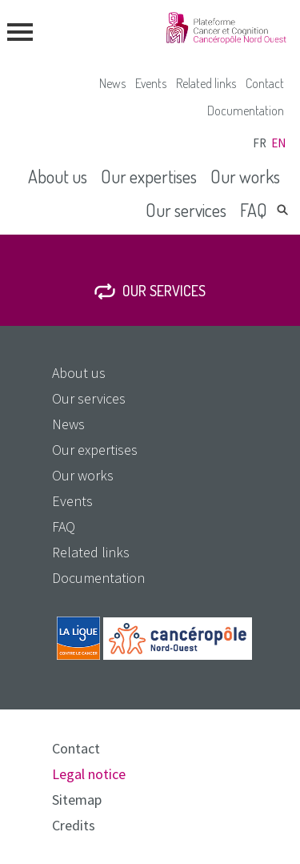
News (112, 83)
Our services (186, 210)
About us (57, 176)
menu (20, 32)
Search (282, 210)
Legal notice (89, 774)
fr (259, 143)
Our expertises (149, 176)
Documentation (245, 110)
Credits (73, 825)
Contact (265, 83)
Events (150, 83)
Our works (245, 176)
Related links (206, 83)
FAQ (253, 210)
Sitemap (77, 799)
